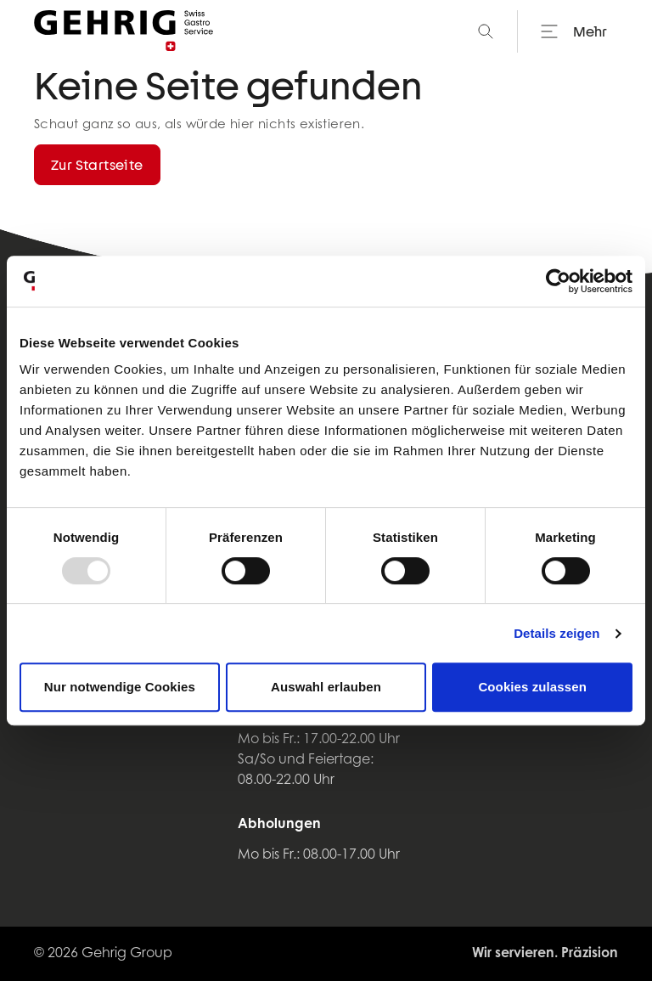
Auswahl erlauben (326, 686)
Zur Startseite (97, 164)
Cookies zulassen (532, 686)
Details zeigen (556, 633)
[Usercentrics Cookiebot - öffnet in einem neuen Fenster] (558, 281)
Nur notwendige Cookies (119, 686)
